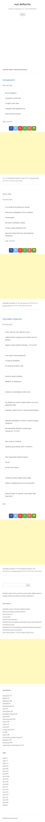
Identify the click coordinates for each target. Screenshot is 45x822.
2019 (4, 776)
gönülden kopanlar (26, 568)
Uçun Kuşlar (6, 617)
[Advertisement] (22, 42)
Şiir (4, 732)
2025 (4, 761)
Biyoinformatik (7, 706)
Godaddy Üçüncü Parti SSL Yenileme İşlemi (16, 609)
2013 (4, 792)
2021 (4, 771)
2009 (4, 802)
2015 (4, 787)
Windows (6, 740)
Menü (22, 14)
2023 (4, 766)
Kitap (4, 722)
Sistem (5, 735)
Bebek (5, 698)
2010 (4, 800)
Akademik (6, 696)
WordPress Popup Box (10, 619)
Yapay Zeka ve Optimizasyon (12, 745)
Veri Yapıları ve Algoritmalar (11, 737)
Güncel (5, 716)
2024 (4, 763)
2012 (4, 795)
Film (4, 709)
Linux (4, 727)
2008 (4, 805)
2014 (4, 789)
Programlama (7, 729)
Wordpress (6, 742)
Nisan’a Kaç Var (7, 614)
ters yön (25, 303)
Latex (4, 724)
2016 (4, 784)
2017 (4, 782)
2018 (4, 779)
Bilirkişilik (5, 703)
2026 (4, 758)
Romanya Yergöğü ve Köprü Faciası (14, 611)
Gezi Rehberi (7, 711)
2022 (4, 768)
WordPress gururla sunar (10, 818)
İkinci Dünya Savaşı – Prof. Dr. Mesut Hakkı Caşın (18, 632)
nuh (21, 303)
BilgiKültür (6, 701)
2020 (4, 774)
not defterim (22, 4)
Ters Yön (7, 194)
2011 (4, 797)
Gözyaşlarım (9, 79)
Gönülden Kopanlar (13, 178)
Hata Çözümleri (8, 719)
